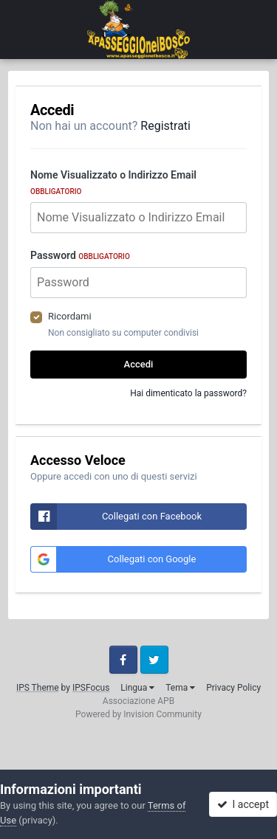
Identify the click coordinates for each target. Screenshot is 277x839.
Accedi (139, 364)
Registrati (165, 126)
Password (80, 255)
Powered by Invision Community (138, 714)
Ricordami (70, 316)
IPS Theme (37, 688)
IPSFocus (90, 688)
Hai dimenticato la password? (188, 393)
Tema (180, 688)
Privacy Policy (233, 688)
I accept (243, 804)
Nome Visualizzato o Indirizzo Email (113, 182)
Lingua (137, 688)
